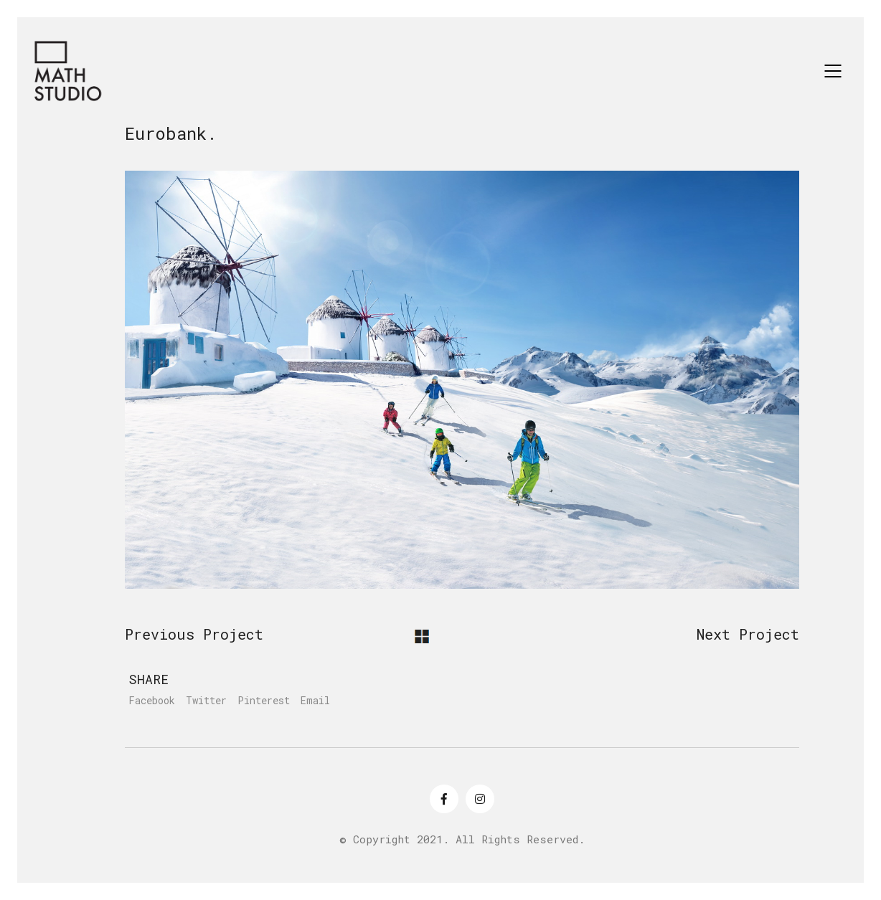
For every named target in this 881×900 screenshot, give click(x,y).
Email (315, 700)
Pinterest (263, 700)
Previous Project (194, 634)
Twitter (206, 700)
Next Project (748, 634)
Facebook (151, 700)
